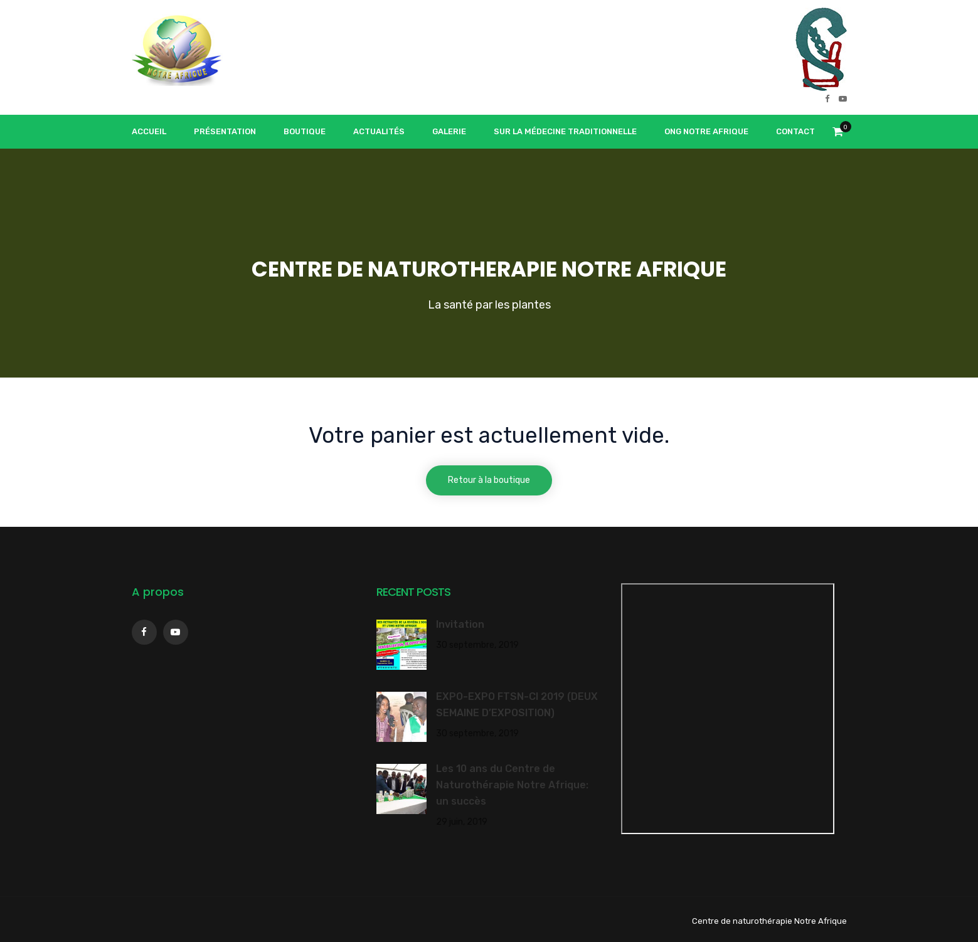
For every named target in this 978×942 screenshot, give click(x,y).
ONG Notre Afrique (706, 131)
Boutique (305, 131)
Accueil (149, 131)
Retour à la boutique (489, 480)
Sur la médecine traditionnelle (565, 131)
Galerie (449, 131)
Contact (795, 131)
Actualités (379, 131)
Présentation (225, 131)
